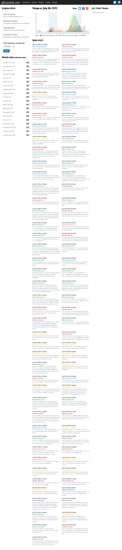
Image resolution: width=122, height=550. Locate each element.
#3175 (57, 154)
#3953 (68, 237)
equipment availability (47, 50)
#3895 (36, 64)
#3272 (68, 96)
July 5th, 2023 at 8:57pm (39, 69)
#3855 (53, 420)
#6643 (40, 237)
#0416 (42, 519)
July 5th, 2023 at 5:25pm (69, 244)
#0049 (39, 355)
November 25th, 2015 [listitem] (16, 135)
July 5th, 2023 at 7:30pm (69, 103)
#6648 (40, 440)
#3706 (68, 528)
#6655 (70, 117)
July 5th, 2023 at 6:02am (39, 524)
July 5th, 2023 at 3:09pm (69, 397)
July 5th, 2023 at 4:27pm (39, 295)
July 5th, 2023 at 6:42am (39, 498)
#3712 (65, 505)
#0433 (40, 401)
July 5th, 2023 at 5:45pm (69, 198)
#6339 (40, 366)
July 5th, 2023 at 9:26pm (39, 55)
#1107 (69, 472)
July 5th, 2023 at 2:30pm (39, 425)
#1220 (39, 336)
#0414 (40, 516)
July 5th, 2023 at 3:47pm (69, 342)
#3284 (68, 73)
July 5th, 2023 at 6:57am (39, 487)
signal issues (74, 189)
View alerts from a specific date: (14, 43)
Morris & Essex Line (68, 83)
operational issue (83, 473)
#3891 (86, 62)
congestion (49, 119)
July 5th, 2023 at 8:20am (69, 468)
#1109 (39, 472)
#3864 (68, 311)
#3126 (68, 502)
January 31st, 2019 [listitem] (16, 85)
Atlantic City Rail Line (68, 489)
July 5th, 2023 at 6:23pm (39, 161)
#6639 (72, 299)
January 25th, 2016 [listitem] (16, 123)
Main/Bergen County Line (39, 94)
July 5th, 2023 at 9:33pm (69, 44)
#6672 (70, 85)
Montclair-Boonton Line (39, 115)
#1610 (68, 482)
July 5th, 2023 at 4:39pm (39, 281)
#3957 (68, 212)
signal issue (48, 348)
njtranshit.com (10, 2)
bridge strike (78, 452)
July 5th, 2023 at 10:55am (69, 447)
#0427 (70, 401)
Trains (48, 2)
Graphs (54, 2)
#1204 (72, 519)
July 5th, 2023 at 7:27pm (39, 113)
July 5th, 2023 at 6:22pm (69, 161)
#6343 (47, 285)
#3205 (36, 52)
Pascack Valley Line (38, 481)
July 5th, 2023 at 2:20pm (39, 436)
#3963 (68, 128)
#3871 (68, 240)
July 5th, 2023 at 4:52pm (39, 268)
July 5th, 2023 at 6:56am (69, 487)
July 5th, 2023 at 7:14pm (69, 113)
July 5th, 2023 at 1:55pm (69, 436)
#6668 (70, 140)
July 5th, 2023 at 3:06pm (39, 411)
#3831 (68, 450)
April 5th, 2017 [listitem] (16, 97)
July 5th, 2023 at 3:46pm (39, 351)
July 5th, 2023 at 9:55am (39, 457)
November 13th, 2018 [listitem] (16, 66)
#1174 (33, 339)
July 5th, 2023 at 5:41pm (39, 208)
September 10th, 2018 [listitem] (16, 89)
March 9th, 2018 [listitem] (16, 116)
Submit (6, 51)
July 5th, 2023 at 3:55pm (39, 332)
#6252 (69, 226)
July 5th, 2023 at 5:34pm (39, 233)
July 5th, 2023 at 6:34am (69, 498)
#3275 (39, 85)
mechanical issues (73, 76)
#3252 (68, 380)
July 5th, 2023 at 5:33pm (39, 244)
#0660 (70, 248)
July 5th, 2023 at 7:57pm (39, 81)
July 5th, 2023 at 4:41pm (69, 268)
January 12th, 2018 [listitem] (16, 112)
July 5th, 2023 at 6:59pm (39, 136)
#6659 (70, 151)
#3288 (63, 78)
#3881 (86, 131)
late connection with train (78, 382)
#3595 (68, 262)
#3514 (39, 128)
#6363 (45, 188)
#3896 (68, 339)
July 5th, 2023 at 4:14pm (39, 318)
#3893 (39, 59)
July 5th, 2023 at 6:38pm (39, 147)
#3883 (68, 48)
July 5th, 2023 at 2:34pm (69, 411)
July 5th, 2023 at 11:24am (39, 447)
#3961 (39, 151)
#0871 (40, 528)
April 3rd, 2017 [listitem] (16, 78)
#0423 (87, 323)
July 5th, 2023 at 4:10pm (69, 318)
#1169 (44, 140)
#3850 (68, 440)
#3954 (68, 415)
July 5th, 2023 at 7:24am (69, 479)
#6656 (70, 285)
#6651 (45, 248)
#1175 (39, 96)
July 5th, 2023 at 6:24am (39, 512)
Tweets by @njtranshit (98, 12)
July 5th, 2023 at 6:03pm (39, 184)
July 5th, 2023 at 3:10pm (39, 397)
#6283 (40, 117)
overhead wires (43, 302)
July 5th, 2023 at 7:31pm (39, 103)
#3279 (38, 88)
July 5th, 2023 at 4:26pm (69, 295)
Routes (41, 2)
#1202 (69, 516)
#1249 (69, 461)
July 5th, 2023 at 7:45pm (69, 92)
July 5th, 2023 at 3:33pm (39, 362)
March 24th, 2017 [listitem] (16, 81)
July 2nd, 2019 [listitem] (16, 120)
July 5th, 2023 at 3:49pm (39, 342)
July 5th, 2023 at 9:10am (69, 457)
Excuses (34, 2)
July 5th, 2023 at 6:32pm (69, 147)
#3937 (39, 415)
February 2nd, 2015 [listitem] (16, 131)
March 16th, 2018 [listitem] (16, 104)
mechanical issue (51, 87)
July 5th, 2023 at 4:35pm (69, 281)
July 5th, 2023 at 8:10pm (69, 69)
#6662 (70, 272)
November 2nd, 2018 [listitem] (16, 74)
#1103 (39, 491)
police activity (80, 463)
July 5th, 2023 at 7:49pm (69, 81)
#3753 (55, 419)
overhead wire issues (70, 52)
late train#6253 (68, 230)
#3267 (39, 165)
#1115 (69, 346)
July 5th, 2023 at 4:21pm (69, 307)
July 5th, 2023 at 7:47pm (39, 92)
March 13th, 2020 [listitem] (16, 70)
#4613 (69, 491)
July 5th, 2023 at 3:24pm (39, 376)
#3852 (63, 443)
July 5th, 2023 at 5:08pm (39, 258)
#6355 (74, 120)
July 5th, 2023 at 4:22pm (39, 307)
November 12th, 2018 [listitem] (16, 127)
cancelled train (49, 108)
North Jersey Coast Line (39, 46)
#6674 (68, 88)
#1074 (40, 461)
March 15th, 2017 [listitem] (16, 108)
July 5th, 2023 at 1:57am (39, 537)
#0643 (70, 202)
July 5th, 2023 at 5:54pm (39, 198)
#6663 (65, 156)
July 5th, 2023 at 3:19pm (39, 385)
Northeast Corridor (67, 46)
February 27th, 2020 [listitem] (16, 62)
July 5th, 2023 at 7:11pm (39, 124)
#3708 (68, 532)
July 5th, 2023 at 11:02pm (39, 44)
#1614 (38, 502)
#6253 (40, 311)
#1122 (39, 389)
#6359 (70, 175)
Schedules (26, 2)
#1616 (33, 507)
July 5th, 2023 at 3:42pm (69, 351)
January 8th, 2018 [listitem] (16, 93)
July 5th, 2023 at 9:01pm (69, 55)
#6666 (74, 165)
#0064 (73, 355)
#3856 (63, 419)
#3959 (39, 106)
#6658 (40, 262)
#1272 (73, 429)
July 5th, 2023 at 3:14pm (69, 385)
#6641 (63, 205)
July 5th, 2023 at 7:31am (39, 479)
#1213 (73, 366)
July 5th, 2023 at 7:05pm (69, 124)
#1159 (49, 359)
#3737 (68, 59)
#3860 (68, 336)
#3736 (68, 188)
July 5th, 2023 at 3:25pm (69, 362)
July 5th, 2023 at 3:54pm (69, 332)
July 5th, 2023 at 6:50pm (69, 136)
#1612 (38, 482)
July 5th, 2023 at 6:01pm (69, 184)
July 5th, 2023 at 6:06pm (69, 171)
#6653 (36, 253)
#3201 (39, 48)
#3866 (68, 314)
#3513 (39, 175)
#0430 (33, 265)
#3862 (39, 202)
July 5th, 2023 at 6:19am (69, 512)
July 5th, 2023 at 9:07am (39, 468)
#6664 (40, 226)
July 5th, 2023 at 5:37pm (69, 222)
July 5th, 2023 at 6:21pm (39, 171)
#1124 (33, 392)
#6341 (40, 299)
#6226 (40, 450)
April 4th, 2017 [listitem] (16, 101)
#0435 (42, 406)
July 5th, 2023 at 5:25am (69, 524)
